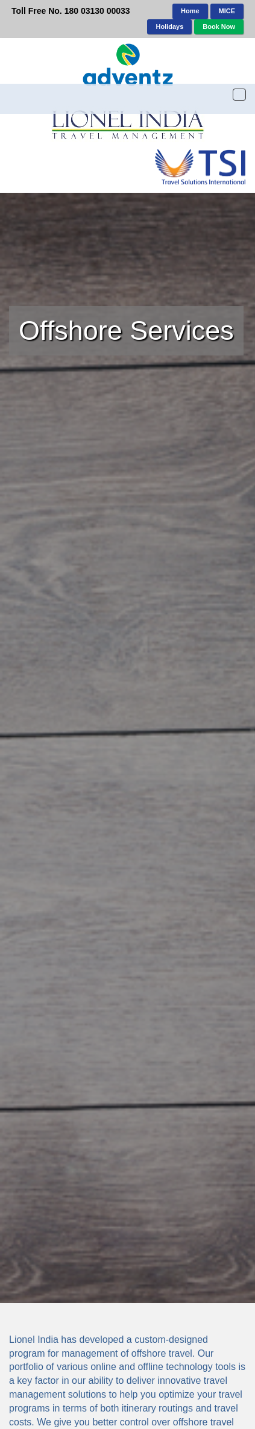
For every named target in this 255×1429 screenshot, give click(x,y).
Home (190, 10)
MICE (227, 10)
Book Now (219, 26)
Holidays (169, 26)
